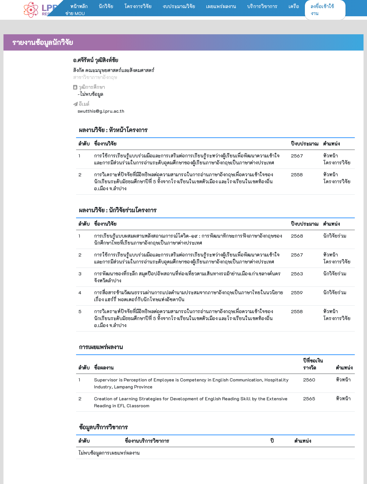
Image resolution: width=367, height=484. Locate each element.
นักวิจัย (106, 6)
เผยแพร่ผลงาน (221, 6)
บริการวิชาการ (262, 6)
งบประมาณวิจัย (179, 6)
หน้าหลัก (79, 6)
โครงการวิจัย (138, 6)
